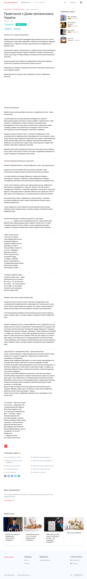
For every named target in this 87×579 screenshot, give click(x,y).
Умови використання (24, 575)
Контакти (27, 563)
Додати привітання (45, 560)
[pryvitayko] (9, 557)
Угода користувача (9, 575)
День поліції (71, 30)
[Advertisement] (30, 93)
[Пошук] (43, 2)
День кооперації (72, 16)
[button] (9, 500)
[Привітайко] (11, 2)
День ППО (70, 38)
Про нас (26, 560)
